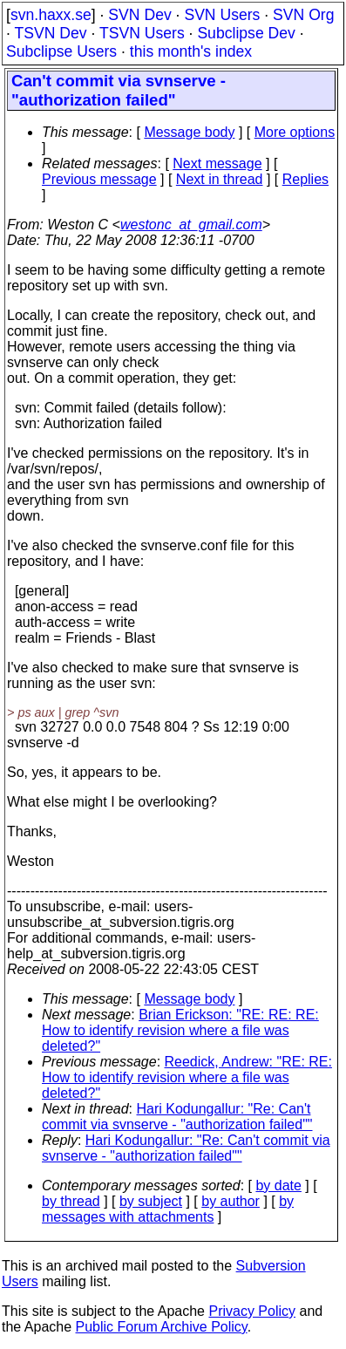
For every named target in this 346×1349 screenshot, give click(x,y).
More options (295, 132)
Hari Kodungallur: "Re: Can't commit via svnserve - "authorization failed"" (177, 1116)
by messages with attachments (168, 1209)
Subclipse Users (61, 51)
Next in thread (219, 179)
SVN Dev (139, 15)
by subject (150, 1201)
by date (278, 1185)
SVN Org (303, 15)
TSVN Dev (50, 33)
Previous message (99, 179)
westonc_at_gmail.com (191, 224)
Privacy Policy (251, 1311)
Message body (189, 132)
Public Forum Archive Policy (162, 1326)
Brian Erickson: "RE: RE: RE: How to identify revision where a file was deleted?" (180, 1030)
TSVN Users (142, 33)
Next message (217, 163)
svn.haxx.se (51, 15)
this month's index (191, 51)
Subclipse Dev (246, 33)
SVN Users (222, 15)
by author (230, 1201)
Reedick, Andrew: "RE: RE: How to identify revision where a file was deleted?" (187, 1077)
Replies (305, 179)
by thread (71, 1201)
